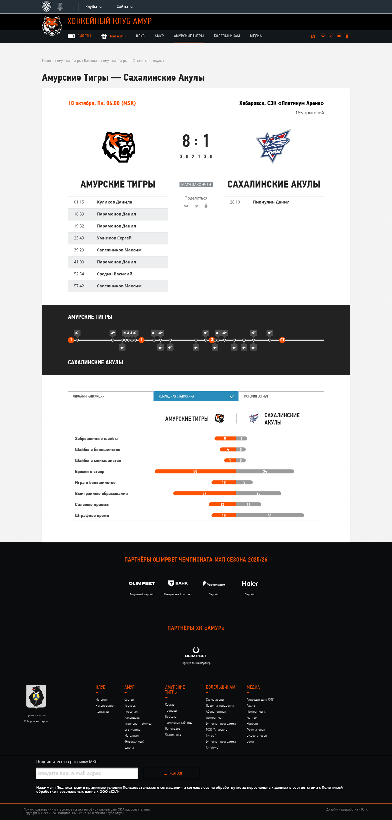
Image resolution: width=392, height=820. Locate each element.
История (102, 700)
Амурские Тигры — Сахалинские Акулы (132, 61)
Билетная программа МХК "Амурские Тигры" (221, 730)
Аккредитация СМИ (260, 700)
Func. (364, 809)
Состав (129, 700)
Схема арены (215, 700)
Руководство (105, 706)
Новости (252, 724)
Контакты (102, 712)
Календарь (92, 61)
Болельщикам (227, 36)
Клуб (140, 36)
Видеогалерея (257, 736)
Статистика (132, 730)
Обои (250, 742)
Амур (159, 36)
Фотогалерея (256, 730)
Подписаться (172, 774)
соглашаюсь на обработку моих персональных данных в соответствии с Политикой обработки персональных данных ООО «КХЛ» (189, 789)
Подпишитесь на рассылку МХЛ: (67, 761)
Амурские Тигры (189, 36)
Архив (251, 706)
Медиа (256, 36)
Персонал (131, 712)
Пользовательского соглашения (152, 787)
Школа (129, 748)
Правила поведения (220, 706)
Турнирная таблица (138, 724)
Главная (48, 61)
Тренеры (130, 706)
